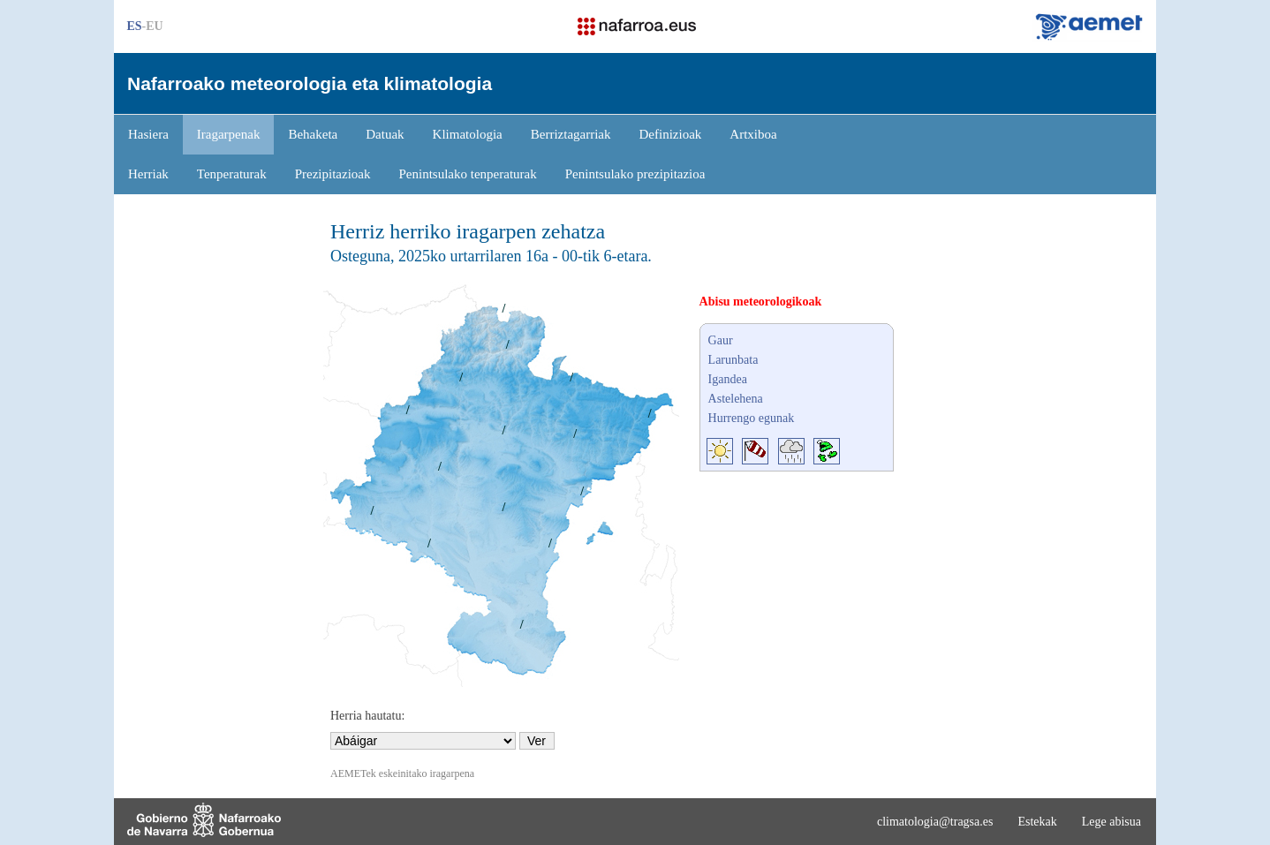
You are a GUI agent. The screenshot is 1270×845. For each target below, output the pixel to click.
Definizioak (670, 134)
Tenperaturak (232, 174)
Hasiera (148, 134)
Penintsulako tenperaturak (468, 174)
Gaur (720, 340)
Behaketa (312, 134)
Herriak (148, 174)
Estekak (1036, 821)
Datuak (385, 134)
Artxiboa (752, 134)
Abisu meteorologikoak (760, 301)
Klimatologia (468, 134)
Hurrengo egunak (751, 418)
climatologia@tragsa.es (935, 821)
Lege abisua (1111, 821)
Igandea (727, 379)
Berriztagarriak (571, 134)
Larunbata (733, 359)
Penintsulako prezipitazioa (635, 174)
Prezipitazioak (333, 174)
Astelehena (735, 398)
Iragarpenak (229, 134)
